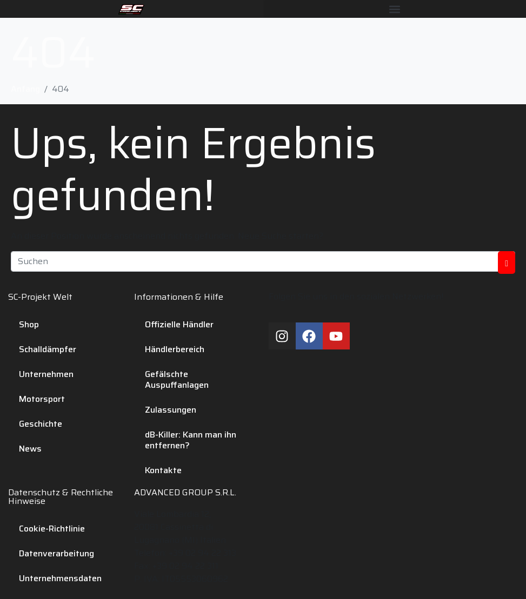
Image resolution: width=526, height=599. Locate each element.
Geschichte (40, 423)
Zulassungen (170, 409)
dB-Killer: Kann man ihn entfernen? (190, 440)
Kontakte (163, 470)
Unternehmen (46, 374)
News (30, 448)
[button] (395, 9)
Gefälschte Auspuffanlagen (177, 379)
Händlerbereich (174, 349)
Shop (29, 324)
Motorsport (42, 399)
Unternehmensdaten (60, 578)
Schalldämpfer (47, 349)
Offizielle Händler (179, 324)
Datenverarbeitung (56, 553)
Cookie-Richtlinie (52, 528)
